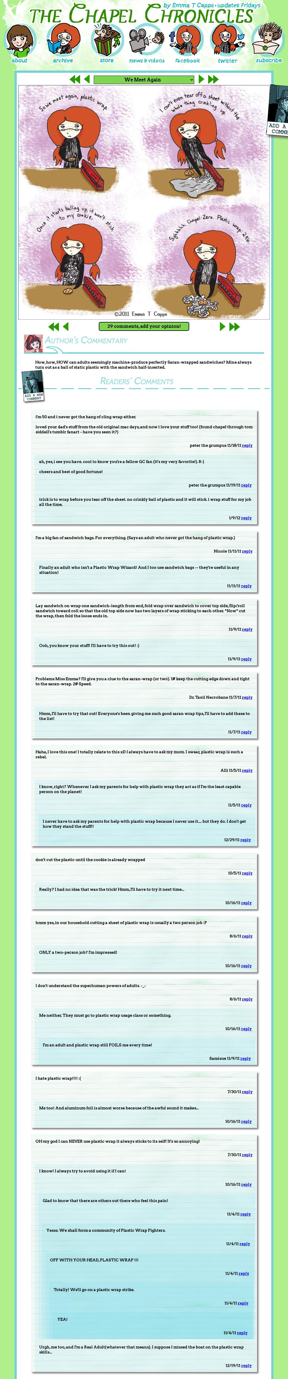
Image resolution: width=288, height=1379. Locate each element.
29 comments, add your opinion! (144, 326)
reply (247, 445)
